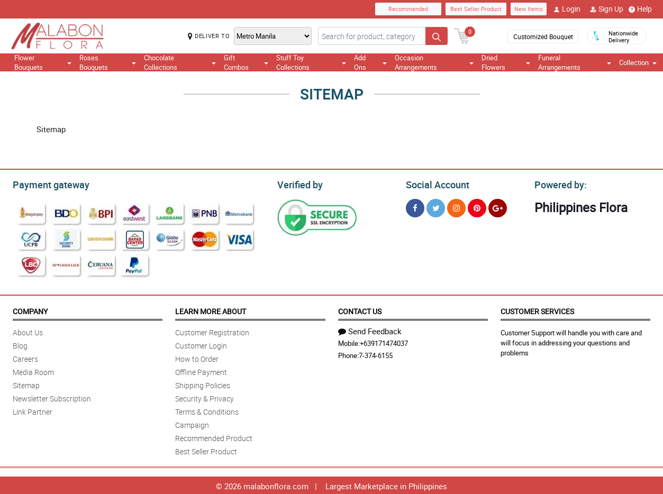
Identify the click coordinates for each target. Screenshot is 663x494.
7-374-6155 (376, 354)
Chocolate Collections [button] (180, 62)
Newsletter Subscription (52, 397)
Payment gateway (46, 183)
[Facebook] (415, 206)
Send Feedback (370, 329)
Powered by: (558, 183)
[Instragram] (456, 206)
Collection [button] (638, 62)
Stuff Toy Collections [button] (311, 62)
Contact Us (360, 310)
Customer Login (201, 344)
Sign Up (606, 9)
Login (566, 9)
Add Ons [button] (370, 62)
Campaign (192, 423)
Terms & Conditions (207, 410)
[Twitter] (435, 206)
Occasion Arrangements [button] (434, 62)
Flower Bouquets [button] (42, 62)
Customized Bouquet (543, 36)
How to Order (197, 357)
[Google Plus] (497, 206)
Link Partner (32, 410)
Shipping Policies (202, 384)
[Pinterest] (477, 206)
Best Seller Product (476, 9)
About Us (28, 331)
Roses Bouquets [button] (107, 62)
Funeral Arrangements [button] (574, 62)
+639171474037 (384, 341)
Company (30, 310)
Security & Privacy (204, 397)
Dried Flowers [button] (506, 62)
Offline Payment (201, 370)
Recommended (408, 9)
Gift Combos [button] (246, 62)
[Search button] (436, 36)
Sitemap (26, 384)
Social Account (435, 183)
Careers (25, 357)
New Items (528, 9)
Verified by (298, 183)
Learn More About (210, 310)
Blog (20, 344)
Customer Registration (212, 331)
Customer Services (537, 310)
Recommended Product (213, 437)
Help (640, 9)
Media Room (33, 370)
